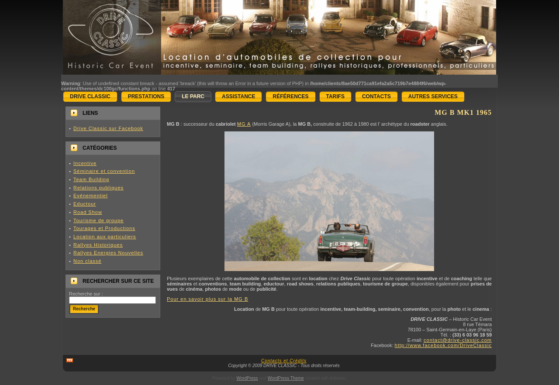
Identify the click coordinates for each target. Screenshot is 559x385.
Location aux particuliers (104, 236)
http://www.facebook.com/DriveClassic (443, 345)
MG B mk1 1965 (463, 112)
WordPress (247, 378)
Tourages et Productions (104, 228)
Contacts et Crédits (284, 360)
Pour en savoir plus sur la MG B (207, 299)
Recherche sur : (86, 293)
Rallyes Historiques (98, 245)
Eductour (84, 203)
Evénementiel (90, 195)
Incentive (85, 163)
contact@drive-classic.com (458, 340)
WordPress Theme (286, 378)
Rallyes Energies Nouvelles (108, 252)
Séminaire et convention (104, 171)
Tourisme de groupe (98, 220)
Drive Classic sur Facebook (108, 128)
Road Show (87, 212)
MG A (244, 124)
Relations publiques (98, 187)
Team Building (91, 179)
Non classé (87, 261)
